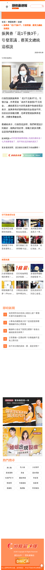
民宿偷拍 (35, 488)
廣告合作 (18, 555)
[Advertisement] (22, 187)
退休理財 (35, 473)
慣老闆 (9, 483)
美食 (22, 473)
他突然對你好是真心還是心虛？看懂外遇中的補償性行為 (24, 314)
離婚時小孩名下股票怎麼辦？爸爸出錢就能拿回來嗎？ (24, 330)
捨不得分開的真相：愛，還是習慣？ (24, 346)
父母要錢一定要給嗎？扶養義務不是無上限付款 (24, 338)
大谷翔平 (35, 467)
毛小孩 (22, 467)
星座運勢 (9, 473)
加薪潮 (35, 483)
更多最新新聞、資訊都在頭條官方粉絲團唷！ (21, 147)
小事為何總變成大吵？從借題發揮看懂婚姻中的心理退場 (24, 322)
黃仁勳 (9, 468)
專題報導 (12, 22)
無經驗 (22, 488)
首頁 (4, 22)
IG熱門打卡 (9, 478)
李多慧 (35, 478)
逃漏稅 (9, 488)
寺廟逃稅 (22, 483)
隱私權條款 (29, 555)
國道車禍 (22, 478)
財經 (20, 22)
